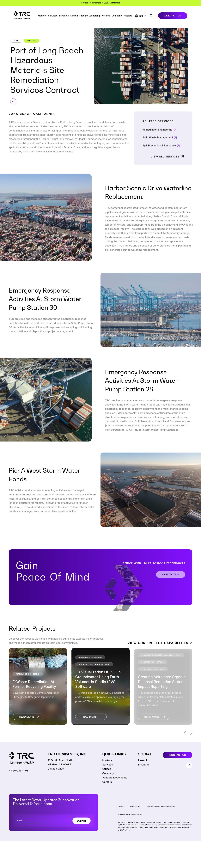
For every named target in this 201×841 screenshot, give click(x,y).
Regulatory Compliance (152, 669)
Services (53, 15)
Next (191, 733)
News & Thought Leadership (85, 15)
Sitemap (121, 806)
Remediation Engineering (157, 143)
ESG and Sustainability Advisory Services (160, 655)
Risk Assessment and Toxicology (94, 664)
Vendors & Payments (114, 777)
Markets (42, 15)
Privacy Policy (135, 806)
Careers (107, 781)
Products (64, 15)
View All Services (165, 167)
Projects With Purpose (152, 662)
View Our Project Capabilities (158, 643)
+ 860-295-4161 (18, 770)
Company (117, 15)
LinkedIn (143, 760)
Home (16, 41)
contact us (172, 15)
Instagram (144, 764)
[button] (139, 15)
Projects (128, 15)
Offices (106, 15)
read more (26, 716)
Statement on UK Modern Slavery (130, 815)
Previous (185, 733)
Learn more (114, 3)
